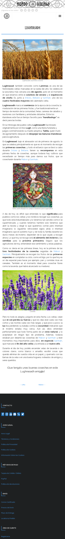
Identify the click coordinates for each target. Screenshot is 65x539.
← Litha (22, 385)
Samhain (47, 98)
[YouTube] (10, 414)
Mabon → (42, 385)
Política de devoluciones (10, 484)
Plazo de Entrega (7, 513)
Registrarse (5, 536)
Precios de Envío (7, 507)
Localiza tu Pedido (8, 518)
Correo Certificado (8, 502)
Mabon (24, 159)
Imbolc (28, 98)
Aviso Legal (5, 433)
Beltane (36, 98)
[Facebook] (2, 414)
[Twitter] (22, 414)
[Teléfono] (18, 414)
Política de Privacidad (9, 444)
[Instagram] (6, 414)
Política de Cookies (8, 450)
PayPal (3, 479)
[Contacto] (14, 414)
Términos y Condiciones (10, 439)
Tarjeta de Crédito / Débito (11, 473)
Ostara (14, 150)
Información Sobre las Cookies (12, 455)
